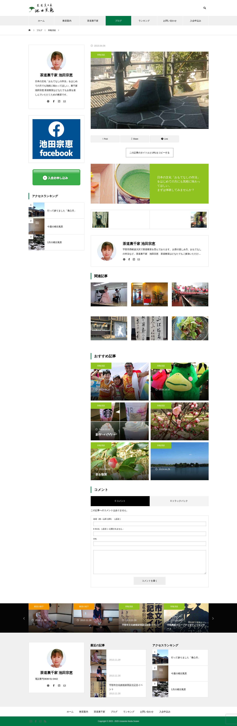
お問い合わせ (170, 20)
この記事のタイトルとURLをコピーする (149, 152)
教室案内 (66, 20)
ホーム (41, 20)
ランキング (144, 20)
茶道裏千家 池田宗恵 (56, 75)
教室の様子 (39, 606)
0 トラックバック (179, 501)
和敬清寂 (101, 55)
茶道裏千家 (92, 20)
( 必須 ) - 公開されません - (108, 529)
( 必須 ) (106, 519)
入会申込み (195, 20)
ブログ (118, 20)
